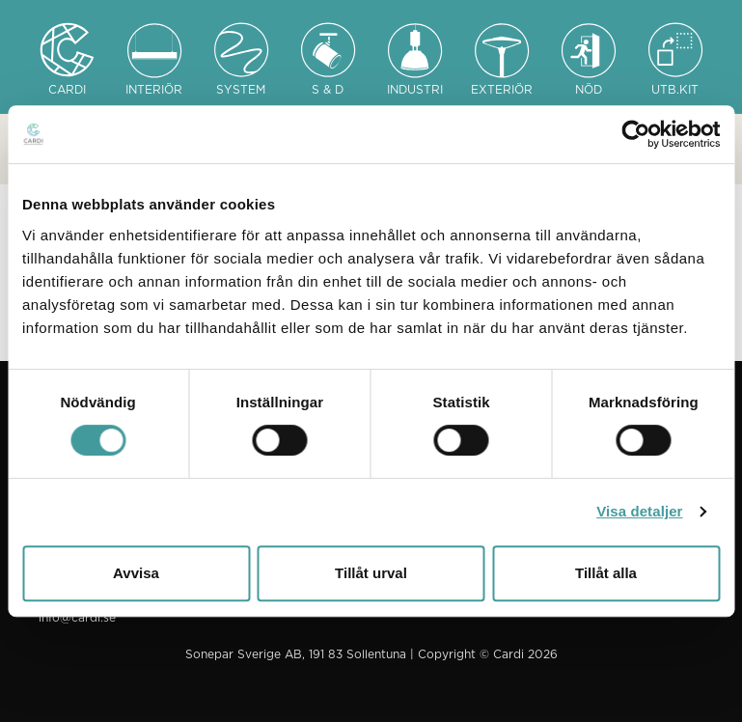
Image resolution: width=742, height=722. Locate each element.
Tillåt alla (606, 573)
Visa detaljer (639, 511)
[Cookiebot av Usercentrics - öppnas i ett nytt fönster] (635, 134)
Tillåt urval (371, 573)
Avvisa (136, 573)
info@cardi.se (77, 618)
